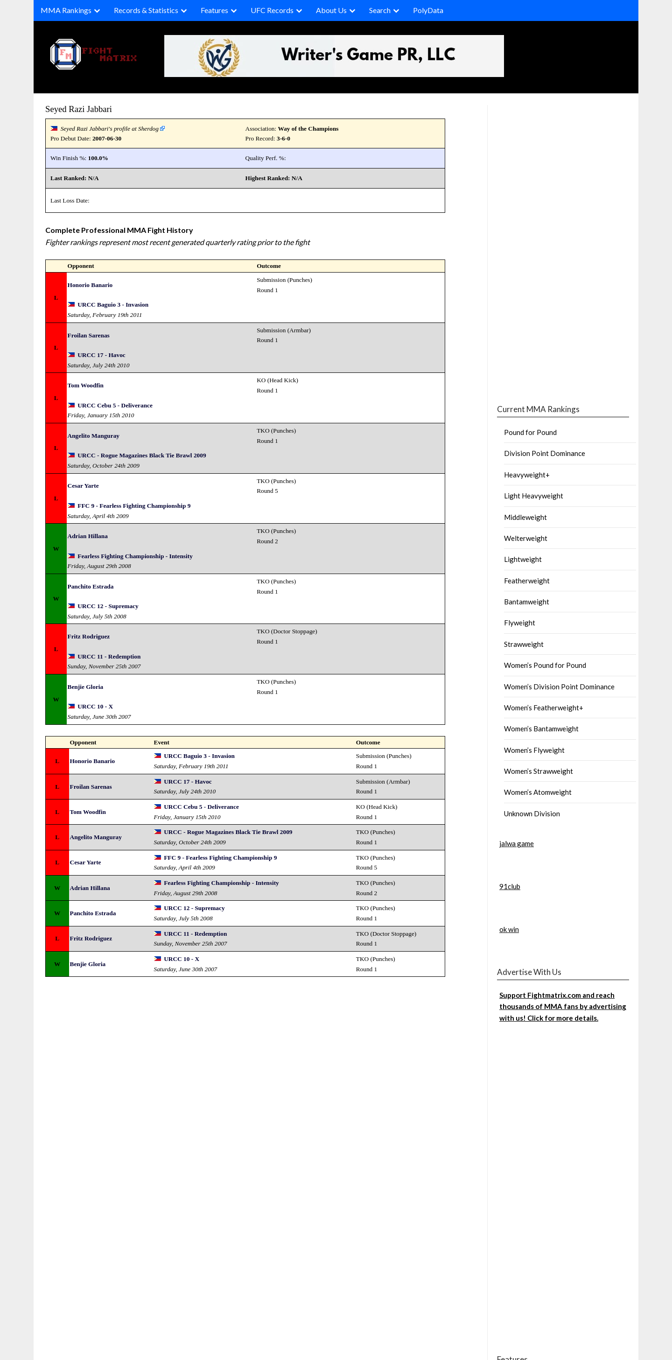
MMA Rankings (66, 10)
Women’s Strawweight (538, 771)
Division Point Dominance (544, 453)
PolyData (428, 10)
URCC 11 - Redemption (108, 656)
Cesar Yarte (83, 485)
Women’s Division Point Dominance (559, 686)
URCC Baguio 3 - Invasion (112, 304)
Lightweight (523, 559)
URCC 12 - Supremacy (107, 606)
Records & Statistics (146, 10)
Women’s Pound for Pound (545, 665)
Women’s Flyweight (534, 750)
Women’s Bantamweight (541, 728)
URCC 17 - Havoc (101, 354)
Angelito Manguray (93, 435)
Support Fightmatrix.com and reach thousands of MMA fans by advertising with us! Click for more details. (562, 1006)
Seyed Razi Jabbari (78, 109)
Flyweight (519, 622)
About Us (331, 10)
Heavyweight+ (527, 474)
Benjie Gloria (86, 686)
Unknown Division (532, 813)
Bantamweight (526, 601)
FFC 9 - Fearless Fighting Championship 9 (133, 505)
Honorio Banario (90, 284)
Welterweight (525, 538)
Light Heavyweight (533, 495)
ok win (509, 929)
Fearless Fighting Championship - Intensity (135, 556)
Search (380, 10)
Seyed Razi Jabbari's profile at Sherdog (110, 128)
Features (214, 10)
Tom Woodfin (86, 385)
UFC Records (272, 10)
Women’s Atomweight (538, 792)
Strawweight (524, 644)
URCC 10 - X (95, 706)
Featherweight (527, 580)
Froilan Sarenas (89, 335)
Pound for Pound (530, 432)
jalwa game (516, 843)
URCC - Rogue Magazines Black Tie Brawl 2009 (141, 455)
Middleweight (525, 517)
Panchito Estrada (91, 586)
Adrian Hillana (88, 536)
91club (509, 886)
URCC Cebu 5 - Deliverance (115, 405)
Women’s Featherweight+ (543, 707)
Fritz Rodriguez (89, 636)
